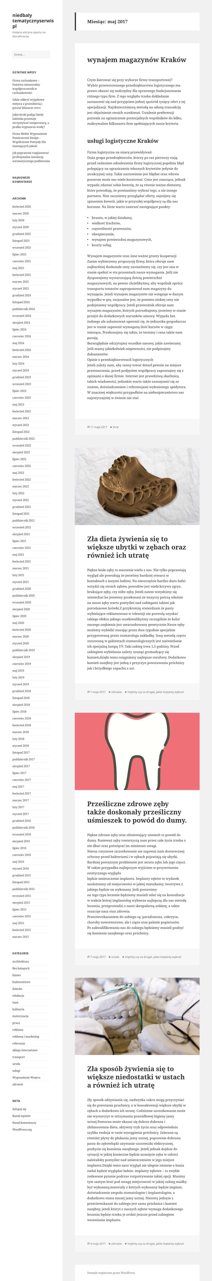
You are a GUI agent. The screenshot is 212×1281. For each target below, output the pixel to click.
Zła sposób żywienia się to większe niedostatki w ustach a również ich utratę (136, 1076)
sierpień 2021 (21, 534)
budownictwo (21, 982)
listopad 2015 (21, 882)
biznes (16, 975)
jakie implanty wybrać (170, 692)
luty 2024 (18, 363)
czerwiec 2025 (21, 261)
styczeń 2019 (20, 684)
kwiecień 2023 (21, 411)
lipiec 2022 (19, 459)
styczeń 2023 (20, 425)
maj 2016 (18, 862)
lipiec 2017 (19, 773)
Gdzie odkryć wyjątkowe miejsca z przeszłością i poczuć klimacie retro (28, 104)
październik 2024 (23, 309)
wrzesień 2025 (21, 247)
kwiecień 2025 (21, 275)
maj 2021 (18, 554)
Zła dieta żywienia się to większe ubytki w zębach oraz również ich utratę (136, 547)
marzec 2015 (20, 937)
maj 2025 (18, 268)
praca (16, 1023)
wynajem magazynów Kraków (136, 59)
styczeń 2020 (20, 643)
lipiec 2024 (19, 329)
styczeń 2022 (20, 500)
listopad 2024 (21, 302)
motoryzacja (20, 1016)
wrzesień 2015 (21, 896)
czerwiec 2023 (21, 398)
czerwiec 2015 (21, 916)
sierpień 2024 (21, 322)
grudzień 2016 (21, 821)
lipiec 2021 (19, 541)
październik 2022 (23, 438)
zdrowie (17, 1084)
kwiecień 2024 (21, 350)
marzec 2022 (20, 486)
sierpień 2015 (21, 902)
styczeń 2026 (20, 227)
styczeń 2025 (20, 288)
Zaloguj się (19, 1109)
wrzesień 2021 (21, 527)
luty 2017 (18, 807)
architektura (20, 961)
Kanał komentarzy (24, 1123)
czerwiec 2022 (21, 466)
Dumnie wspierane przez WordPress (111, 1273)
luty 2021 (18, 575)
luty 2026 (18, 220)
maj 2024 (18, 343)
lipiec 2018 (19, 711)
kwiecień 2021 (21, 561)
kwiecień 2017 (21, 793)
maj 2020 (18, 623)
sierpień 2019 (21, 657)
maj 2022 (18, 473)
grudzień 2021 (21, 507)
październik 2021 (23, 520)
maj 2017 (18, 786)
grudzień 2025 (21, 234)
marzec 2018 (20, 732)
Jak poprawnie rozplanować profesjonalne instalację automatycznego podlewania (31, 157)
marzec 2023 (20, 418)
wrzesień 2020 (21, 602)
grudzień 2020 (21, 589)
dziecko (17, 989)
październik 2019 (23, 650)
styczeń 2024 (20, 370)
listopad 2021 (21, 514)
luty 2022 (18, 493)
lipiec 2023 (19, 391)
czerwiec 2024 (21, 336)
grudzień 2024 (21, 295)
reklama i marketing (25, 1036)
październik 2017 (23, 759)
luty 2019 (18, 677)
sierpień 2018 (21, 705)
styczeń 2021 (20, 582)
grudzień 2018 (21, 691)
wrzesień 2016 (21, 834)
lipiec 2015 (19, 909)
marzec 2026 (20, 213)
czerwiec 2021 (21, 548)
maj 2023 (18, 404)
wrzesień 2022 (21, 445)
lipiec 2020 (19, 616)
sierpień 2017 (21, 766)
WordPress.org (22, 1129)
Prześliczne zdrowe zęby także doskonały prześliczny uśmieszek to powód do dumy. (137, 811)
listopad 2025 (21, 241)
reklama (17, 1030)
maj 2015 (18, 923)
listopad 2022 (21, 432)
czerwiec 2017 (21, 780)
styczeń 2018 (20, 746)
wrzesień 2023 (21, 384)
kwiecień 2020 (21, 630)
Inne (15, 1002)
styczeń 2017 (20, 814)
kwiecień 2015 (21, 930)
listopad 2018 (21, 698)
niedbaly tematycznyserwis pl (33, 20)
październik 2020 (23, 595)
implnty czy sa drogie (141, 692)
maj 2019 (18, 670)
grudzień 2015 (21, 875)
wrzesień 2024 (21, 316)
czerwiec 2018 (21, 718)
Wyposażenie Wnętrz (26, 1077)
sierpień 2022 (21, 452)
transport (18, 1057)
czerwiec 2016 (21, 855)
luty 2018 (18, 739)
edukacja (18, 995)
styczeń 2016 (20, 868)
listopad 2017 (21, 752)
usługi (16, 1071)
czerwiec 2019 (21, 664)
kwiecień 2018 (21, 725)
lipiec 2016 (19, 848)
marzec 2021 (20, 568)
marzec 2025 (20, 282)
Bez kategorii (20, 968)
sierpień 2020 (21, 609)
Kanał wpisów (21, 1116)
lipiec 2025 (19, 254)
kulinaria (18, 1009)
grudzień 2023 (21, 377)
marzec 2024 (20, 357)
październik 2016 (23, 827)
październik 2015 (23, 889)
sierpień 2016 (21, 841)
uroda (16, 1064)
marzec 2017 (20, 800)
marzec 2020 (20, 636)
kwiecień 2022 (21, 479)
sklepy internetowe (25, 1050)
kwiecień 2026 (21, 206)
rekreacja (18, 1043)
